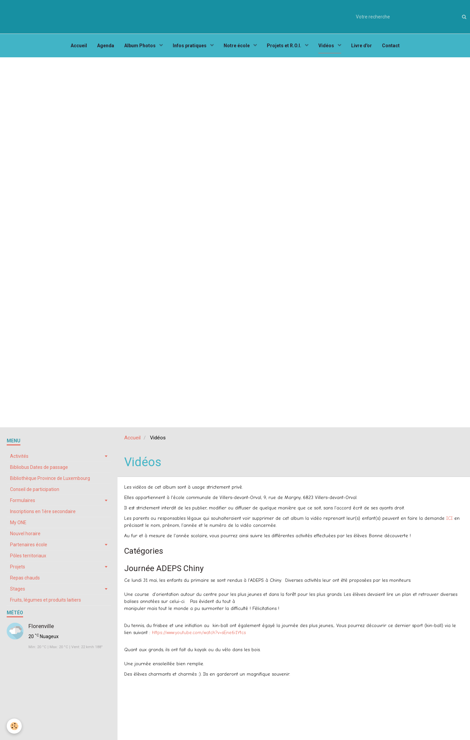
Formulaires (22, 500)
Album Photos (140, 45)
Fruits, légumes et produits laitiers (45, 600)
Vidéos (326, 45)
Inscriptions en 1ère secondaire (43, 511)
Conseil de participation (34, 489)
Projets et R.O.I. (284, 45)
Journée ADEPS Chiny (164, 568)
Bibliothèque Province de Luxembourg (50, 478)
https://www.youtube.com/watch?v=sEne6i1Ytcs (199, 632)
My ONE (18, 522)
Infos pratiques (190, 45)
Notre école (237, 45)
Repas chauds (25, 577)
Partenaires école (28, 544)
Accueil (79, 45)
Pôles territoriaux (28, 555)
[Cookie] (14, 726)
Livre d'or (361, 45)
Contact (391, 45)
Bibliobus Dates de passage (39, 467)
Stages (17, 589)
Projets (17, 566)
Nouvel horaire (25, 533)
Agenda (105, 45)
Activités (19, 456)
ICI (449, 518)
